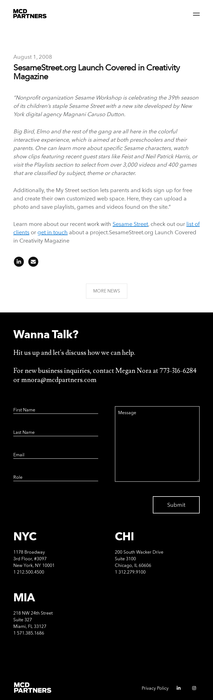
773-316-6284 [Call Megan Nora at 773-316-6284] (178, 370)
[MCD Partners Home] (30, 14)
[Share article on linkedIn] (18, 263)
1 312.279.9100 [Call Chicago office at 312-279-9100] (130, 572)
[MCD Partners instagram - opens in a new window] (192, 690)
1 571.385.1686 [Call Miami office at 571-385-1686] (28, 633)
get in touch (52, 232)
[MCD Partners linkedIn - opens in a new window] (176, 690)
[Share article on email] (31, 263)
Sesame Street (130, 224)
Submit (176, 505)
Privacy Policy (155, 688)
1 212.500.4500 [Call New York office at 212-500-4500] (28, 572)
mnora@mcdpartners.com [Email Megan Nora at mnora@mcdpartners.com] (59, 380)
